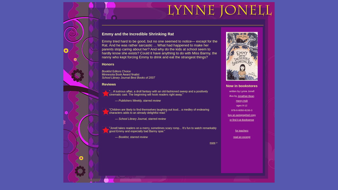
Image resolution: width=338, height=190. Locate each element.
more (212, 142)
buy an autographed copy (242, 115)
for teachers (241, 130)
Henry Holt (242, 100)
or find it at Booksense (242, 119)
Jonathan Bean (246, 96)
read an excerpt (241, 137)
